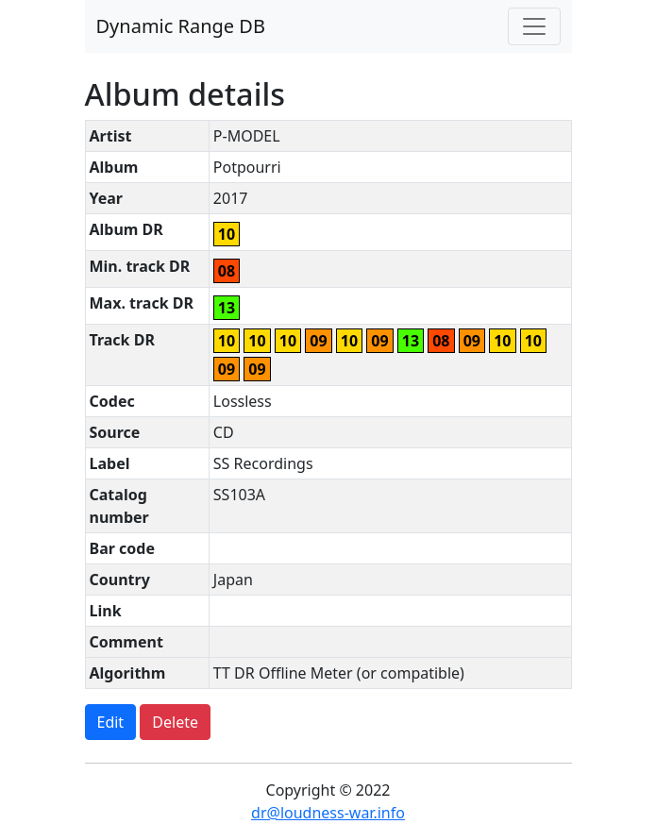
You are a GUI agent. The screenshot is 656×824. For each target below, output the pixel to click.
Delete (175, 722)
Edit (111, 722)
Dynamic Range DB (180, 26)
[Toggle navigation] (534, 26)
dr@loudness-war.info (328, 812)
